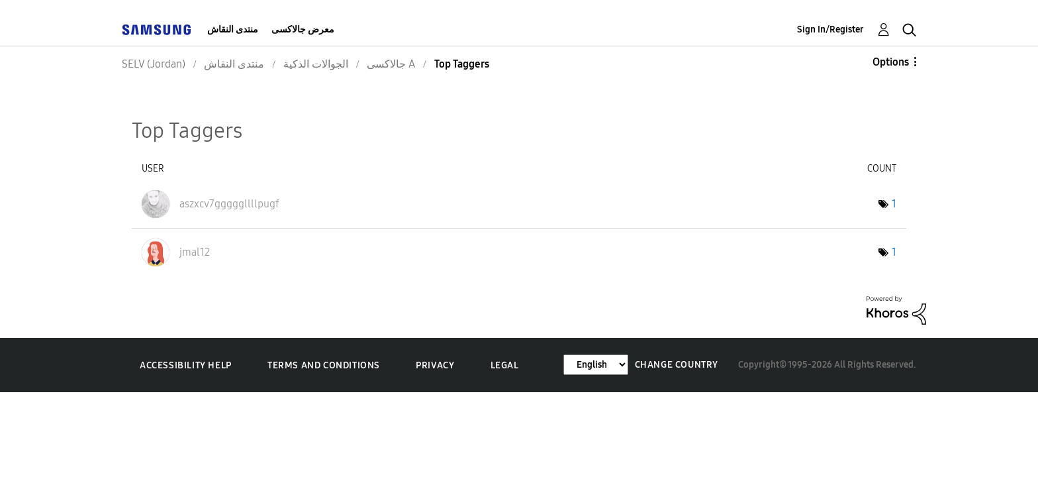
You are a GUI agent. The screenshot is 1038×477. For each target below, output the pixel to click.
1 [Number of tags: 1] (894, 203)
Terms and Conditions (323, 365)
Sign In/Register (830, 29)
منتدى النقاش (232, 29)
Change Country (676, 364)
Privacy (435, 365)
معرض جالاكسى (302, 29)
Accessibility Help (186, 365)
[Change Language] (595, 364)
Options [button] (891, 62)
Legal (505, 365)
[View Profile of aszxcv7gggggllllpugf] (229, 203)
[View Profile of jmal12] (194, 252)
